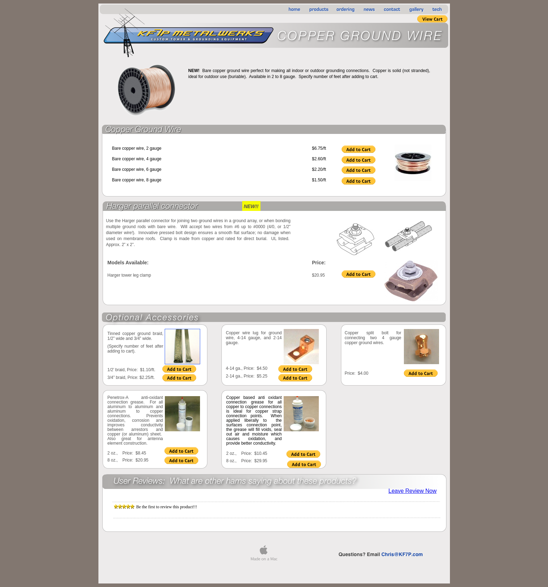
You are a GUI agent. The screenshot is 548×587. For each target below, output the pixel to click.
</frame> (377, 160)
